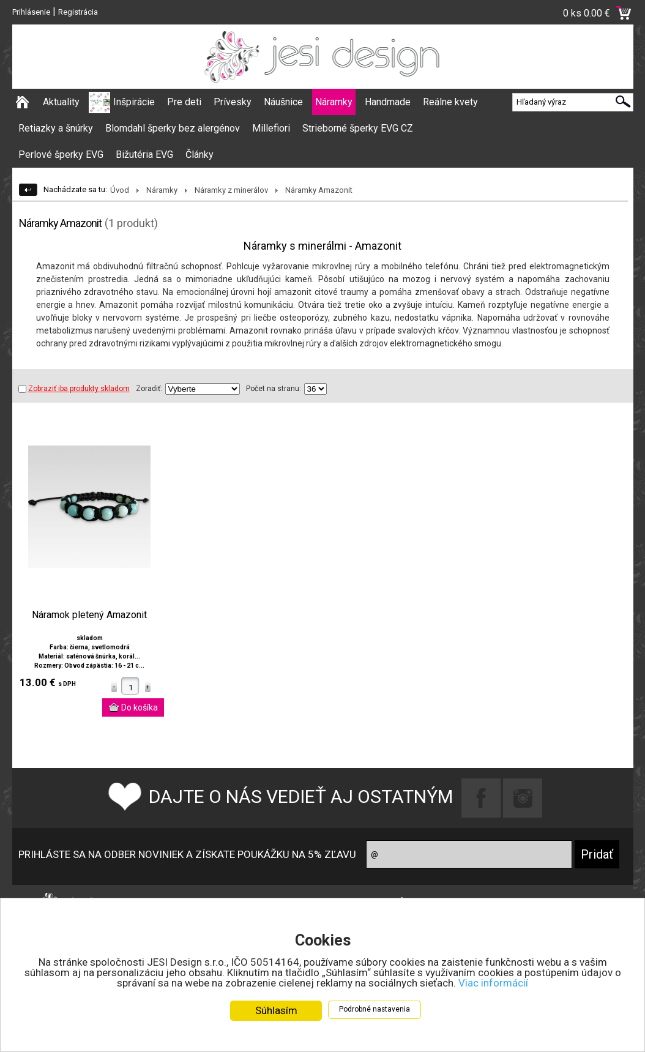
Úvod (119, 190)
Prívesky (233, 102)
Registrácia (78, 12)
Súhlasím (276, 1011)
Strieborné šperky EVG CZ (357, 128)
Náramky (333, 102)
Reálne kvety (450, 102)
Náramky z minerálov (231, 190)
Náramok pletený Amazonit (89, 615)
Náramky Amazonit (318, 190)
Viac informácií (493, 983)
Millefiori (271, 128)
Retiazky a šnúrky (55, 128)
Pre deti (184, 102)
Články (199, 154)
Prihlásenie (31, 12)
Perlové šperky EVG (60, 154)
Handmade (388, 102)
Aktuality (61, 102)
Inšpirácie (134, 102)
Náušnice (283, 102)
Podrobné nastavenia (374, 1009)
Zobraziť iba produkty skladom (74, 388)
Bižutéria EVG (144, 154)
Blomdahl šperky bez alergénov (172, 128)
